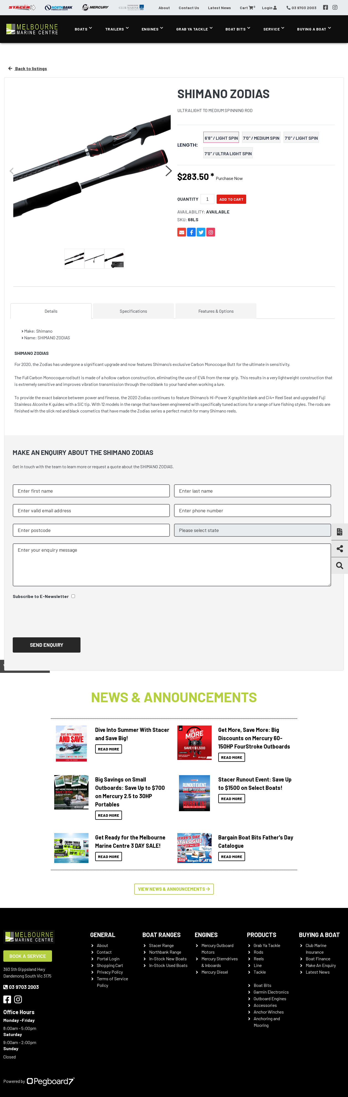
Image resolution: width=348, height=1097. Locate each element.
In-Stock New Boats (168, 958)
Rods (258, 952)
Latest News (219, 7)
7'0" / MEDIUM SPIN (261, 138)
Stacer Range (161, 945)
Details (51, 311)
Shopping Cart (110, 965)
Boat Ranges (161, 934)
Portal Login (108, 958)
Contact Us (189, 7)
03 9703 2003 (21, 987)
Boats (81, 29)
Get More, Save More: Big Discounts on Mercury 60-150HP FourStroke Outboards (254, 738)
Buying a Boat (311, 29)
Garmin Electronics (271, 991)
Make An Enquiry (321, 965)
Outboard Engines (270, 998)
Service (271, 29)
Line (258, 965)
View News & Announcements (174, 889)
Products (261, 934)
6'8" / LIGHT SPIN (221, 138)
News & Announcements (174, 696)
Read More (108, 749)
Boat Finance (318, 958)
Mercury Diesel (214, 971)
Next (168, 170)
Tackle (260, 971)
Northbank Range (165, 952)
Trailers (114, 29)
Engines (150, 29)
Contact (104, 952)
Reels (259, 958)
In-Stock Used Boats (168, 965)
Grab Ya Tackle (192, 29)
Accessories (265, 1005)
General (102, 934)
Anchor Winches (269, 1011)
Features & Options (216, 311)
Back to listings (27, 68)
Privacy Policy (110, 971)
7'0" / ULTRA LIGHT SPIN (228, 153)
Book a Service (27, 956)
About (164, 7)
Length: (187, 145)
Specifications (133, 311)
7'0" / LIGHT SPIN (301, 138)
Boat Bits (235, 29)
